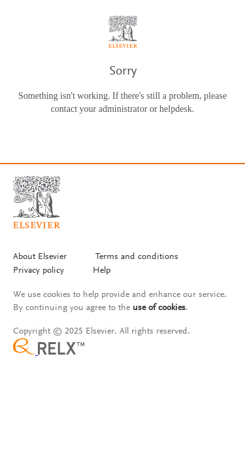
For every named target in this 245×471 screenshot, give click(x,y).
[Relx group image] (122, 348)
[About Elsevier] (40, 258)
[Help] (101, 271)
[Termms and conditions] (136, 258)
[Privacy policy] (38, 271)
